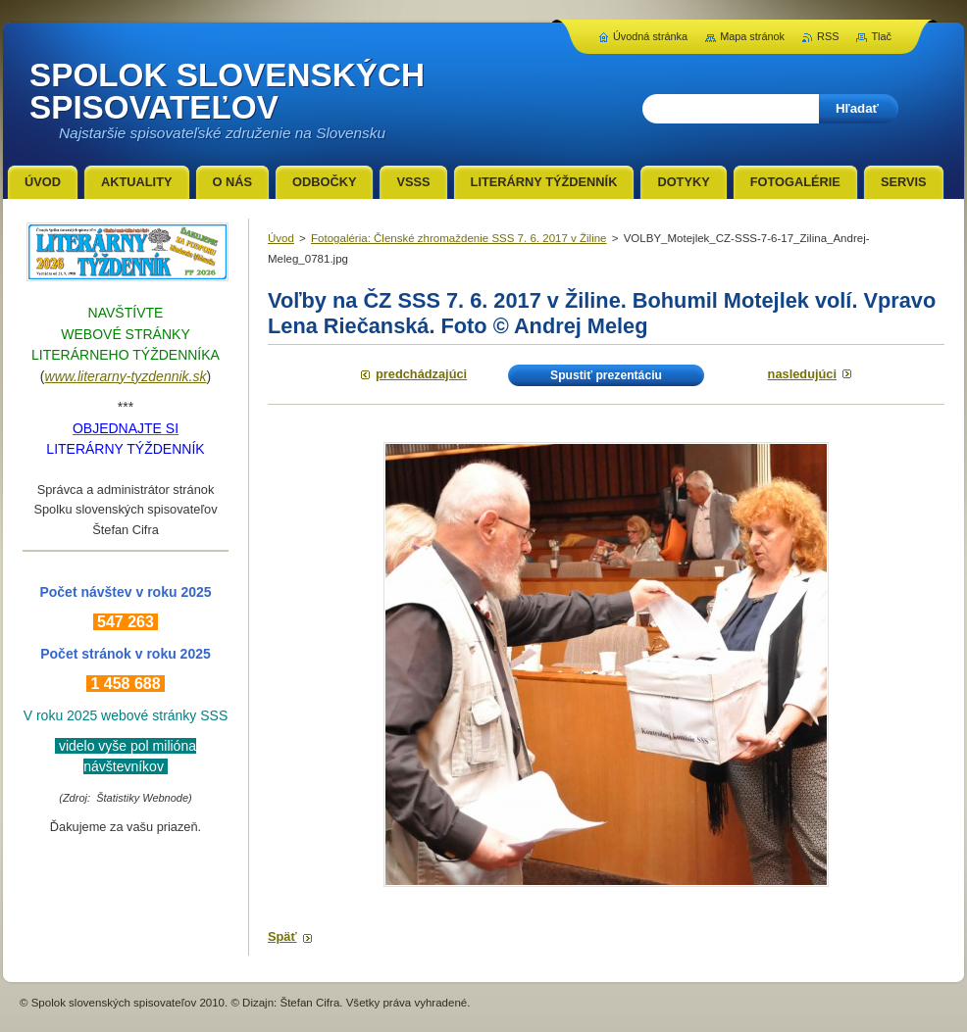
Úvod (281, 238)
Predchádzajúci (421, 374)
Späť (282, 936)
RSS (828, 36)
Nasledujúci (802, 374)
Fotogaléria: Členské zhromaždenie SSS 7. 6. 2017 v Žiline (459, 238)
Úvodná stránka (650, 36)
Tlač (881, 36)
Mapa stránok (752, 36)
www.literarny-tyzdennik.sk (126, 376)
